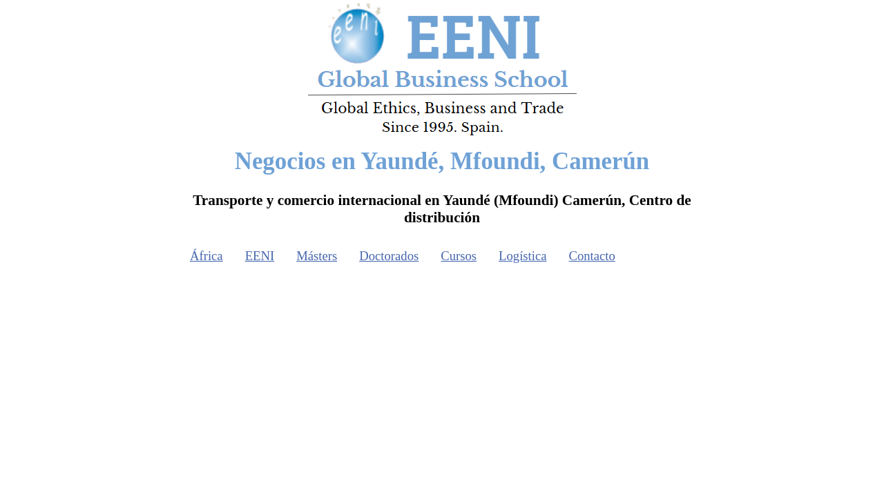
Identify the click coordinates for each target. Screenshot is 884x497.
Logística (522, 255)
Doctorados (389, 255)
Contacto (592, 255)
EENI (259, 255)
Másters (316, 255)
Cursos (459, 255)
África (206, 255)
